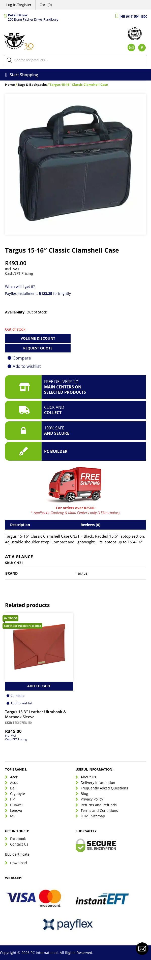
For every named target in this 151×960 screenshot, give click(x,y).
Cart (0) (46, 4)
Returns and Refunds (99, 805)
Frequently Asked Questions (104, 788)
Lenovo (16, 810)
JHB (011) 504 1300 (133, 16)
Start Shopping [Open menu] (21, 74)
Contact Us (19, 844)
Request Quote (37, 348)
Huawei (16, 805)
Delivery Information (98, 782)
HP (12, 799)
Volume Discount (38, 338)
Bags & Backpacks (32, 85)
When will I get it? (20, 286)
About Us (88, 777)
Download (18, 862)
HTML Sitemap (93, 816)
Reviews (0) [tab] (90, 524)
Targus (81, 573)
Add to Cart (39, 686)
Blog (84, 793)
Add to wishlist (27, 366)
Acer (14, 777)
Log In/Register (19, 4)
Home (10, 85)
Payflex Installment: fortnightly (38, 293)
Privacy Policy (92, 799)
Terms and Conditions (99, 810)
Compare (22, 358)
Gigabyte (17, 793)
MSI (13, 816)
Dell (13, 788)
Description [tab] (20, 524)
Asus (14, 782)
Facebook (18, 838)
